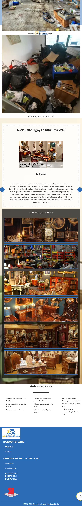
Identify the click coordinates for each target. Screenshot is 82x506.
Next (79, 189)
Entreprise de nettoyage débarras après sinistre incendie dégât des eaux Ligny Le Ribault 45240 (70, 402)
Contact (8, 452)
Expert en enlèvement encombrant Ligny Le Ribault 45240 (69, 412)
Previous (2, 189)
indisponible (11, 476)
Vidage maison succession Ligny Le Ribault (16, 399)
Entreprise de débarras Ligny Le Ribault (16, 405)
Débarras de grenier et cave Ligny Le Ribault (42, 399)
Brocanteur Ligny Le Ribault (14, 410)
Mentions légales (53, 504)
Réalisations (9, 447)
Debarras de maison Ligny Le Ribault (42, 411)
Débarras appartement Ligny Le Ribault (43, 405)
